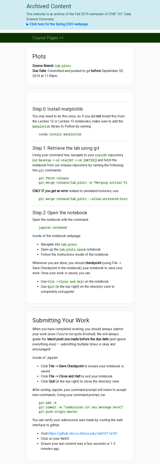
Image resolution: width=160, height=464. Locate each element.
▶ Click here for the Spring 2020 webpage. (57, 24)
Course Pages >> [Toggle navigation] (48, 37)
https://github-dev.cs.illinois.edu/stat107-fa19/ (83, 433)
